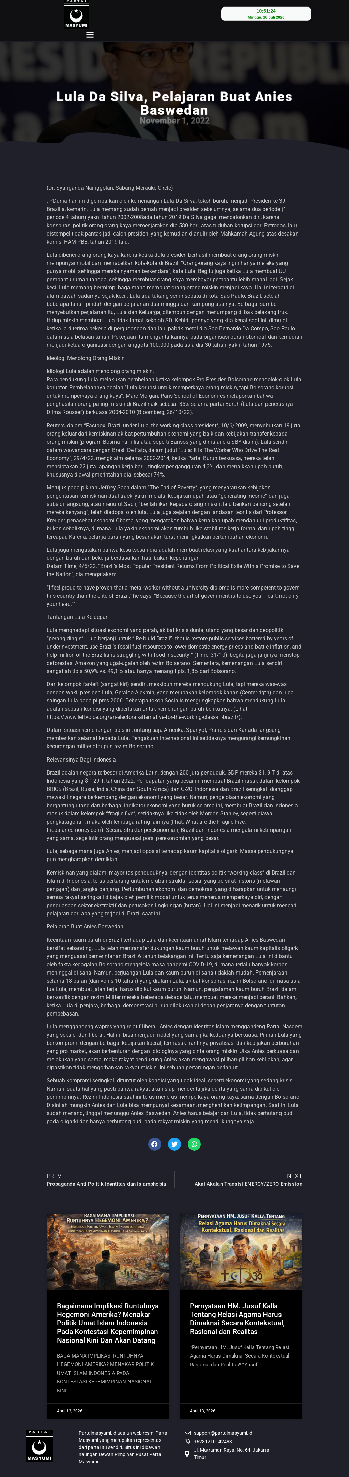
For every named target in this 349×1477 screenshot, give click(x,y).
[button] (90, 27)
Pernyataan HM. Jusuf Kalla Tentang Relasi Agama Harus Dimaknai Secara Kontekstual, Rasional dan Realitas (237, 1319)
